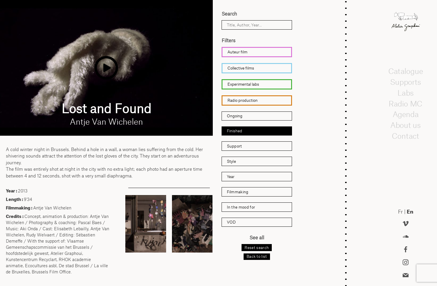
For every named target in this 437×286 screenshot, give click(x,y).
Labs (405, 92)
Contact (405, 135)
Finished (234, 130)
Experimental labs (243, 84)
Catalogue (405, 71)
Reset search (256, 247)
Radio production (242, 100)
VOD (231, 222)
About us (405, 125)
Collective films (240, 68)
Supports (405, 81)
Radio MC (406, 103)
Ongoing (234, 116)
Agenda (406, 114)
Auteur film (237, 52)
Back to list (257, 256)
